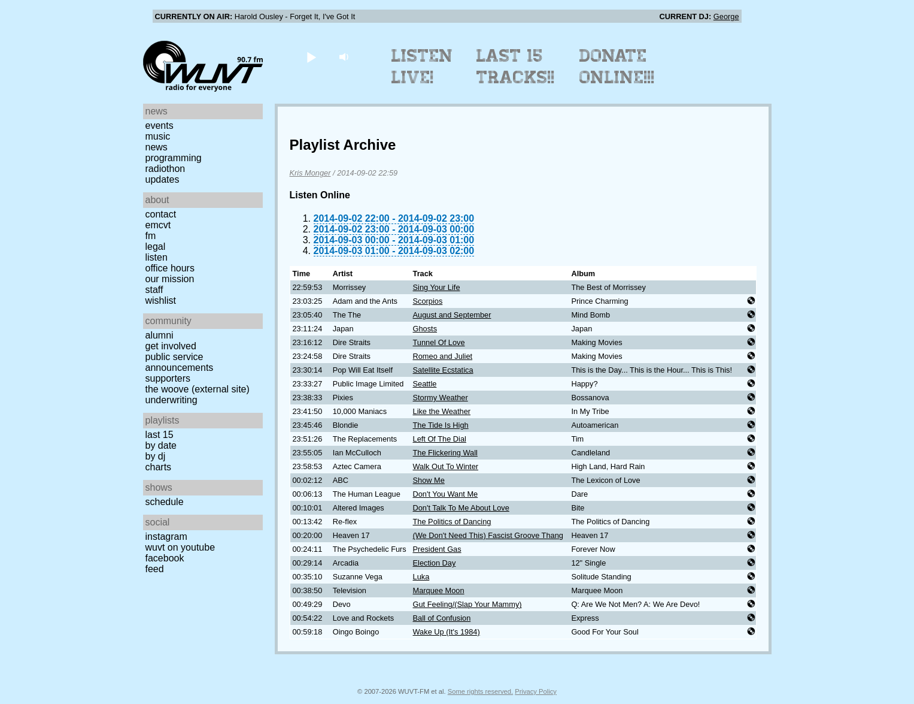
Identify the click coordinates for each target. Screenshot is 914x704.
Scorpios (428, 301)
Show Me (429, 480)
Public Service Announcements (179, 362)
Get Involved (170, 346)
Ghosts (425, 328)
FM (150, 236)
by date (161, 445)
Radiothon (165, 169)
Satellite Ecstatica (443, 369)
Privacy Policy (536, 691)
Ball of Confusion (442, 618)
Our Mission (170, 279)
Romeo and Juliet (443, 356)
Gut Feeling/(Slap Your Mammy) (467, 604)
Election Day (434, 562)
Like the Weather (442, 411)
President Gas (437, 549)
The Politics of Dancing (452, 521)
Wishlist (161, 300)
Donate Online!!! (617, 66)
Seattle (425, 383)
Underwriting (171, 400)
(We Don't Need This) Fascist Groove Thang (488, 535)
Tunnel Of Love (439, 342)
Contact (161, 214)
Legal (155, 246)
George (726, 16)
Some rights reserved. (480, 691)
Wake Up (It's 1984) (446, 631)
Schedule (164, 502)
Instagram (166, 536)
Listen (156, 257)
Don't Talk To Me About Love (461, 507)
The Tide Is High (441, 425)
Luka (421, 576)
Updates (162, 179)
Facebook (164, 558)
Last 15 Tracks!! (515, 66)
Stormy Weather (440, 397)
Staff (154, 290)
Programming (173, 158)
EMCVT (158, 225)
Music (158, 136)
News (156, 147)
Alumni (159, 335)
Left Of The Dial (439, 438)
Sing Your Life (436, 287)
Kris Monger (310, 172)
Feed (154, 569)
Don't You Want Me (445, 494)
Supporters (168, 378)
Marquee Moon (438, 590)
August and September (452, 314)
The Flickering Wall (445, 452)
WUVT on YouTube (180, 547)
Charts (158, 467)
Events (159, 125)
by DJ (155, 456)
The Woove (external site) (197, 389)
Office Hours (170, 268)
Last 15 (159, 435)
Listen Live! (422, 66)
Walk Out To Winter (446, 466)
